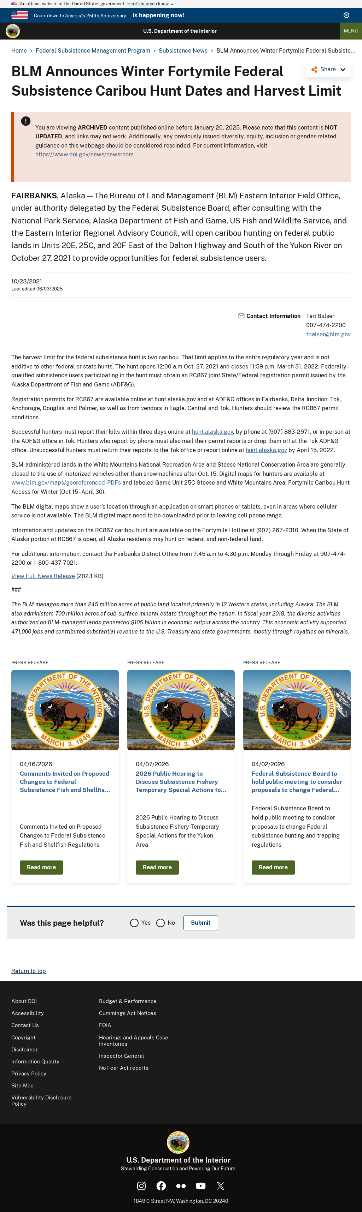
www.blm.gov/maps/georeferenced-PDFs (66, 482)
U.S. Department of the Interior (180, 31)
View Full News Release (43, 576)
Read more (41, 867)
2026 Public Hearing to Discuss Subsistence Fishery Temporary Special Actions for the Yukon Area (179, 782)
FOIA (105, 1025)
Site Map (22, 1085)
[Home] (13, 31)
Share (328, 69)
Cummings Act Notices (127, 1013)
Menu (351, 31)
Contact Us (25, 1025)
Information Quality (35, 1061)
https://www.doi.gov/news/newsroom (84, 154)
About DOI (24, 1001)
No (171, 922)
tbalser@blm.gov (328, 334)
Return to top (28, 971)
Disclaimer (24, 1049)
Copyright (23, 1037)
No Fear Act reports (123, 1068)
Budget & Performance (128, 1001)
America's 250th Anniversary (95, 15)
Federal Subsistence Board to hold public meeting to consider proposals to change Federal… (297, 782)
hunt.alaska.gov (212, 431)
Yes (146, 922)
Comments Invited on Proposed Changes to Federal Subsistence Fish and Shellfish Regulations (64, 782)
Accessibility (27, 1013)
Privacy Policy (28, 1073)
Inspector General (121, 1056)
